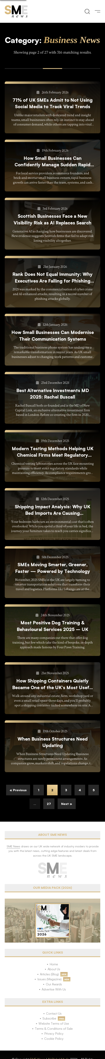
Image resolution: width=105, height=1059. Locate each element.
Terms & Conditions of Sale (54, 1029)
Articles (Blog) (49, 974)
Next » (66, 804)
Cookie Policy (54, 1039)
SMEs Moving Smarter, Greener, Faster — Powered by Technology (52, 568)
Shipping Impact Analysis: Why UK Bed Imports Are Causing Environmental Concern (52, 510)
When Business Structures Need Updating (53, 742)
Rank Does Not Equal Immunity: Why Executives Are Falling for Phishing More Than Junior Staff (52, 277)
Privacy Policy (54, 1033)
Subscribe (49, 1018)
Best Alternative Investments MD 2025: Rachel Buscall (52, 394)
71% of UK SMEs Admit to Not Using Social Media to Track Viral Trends (53, 103)
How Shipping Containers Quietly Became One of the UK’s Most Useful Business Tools (52, 684)
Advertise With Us (54, 989)
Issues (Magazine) (49, 979)
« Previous (18, 790)
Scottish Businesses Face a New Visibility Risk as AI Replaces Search (52, 219)
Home (54, 964)
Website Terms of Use (54, 1023)
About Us (54, 969)
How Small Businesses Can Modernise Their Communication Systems (52, 335)
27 (49, 804)
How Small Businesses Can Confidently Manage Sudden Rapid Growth (52, 161)
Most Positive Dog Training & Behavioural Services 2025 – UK (52, 626)
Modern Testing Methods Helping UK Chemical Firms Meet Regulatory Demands (52, 452)
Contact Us (54, 1013)
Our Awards (54, 984)
